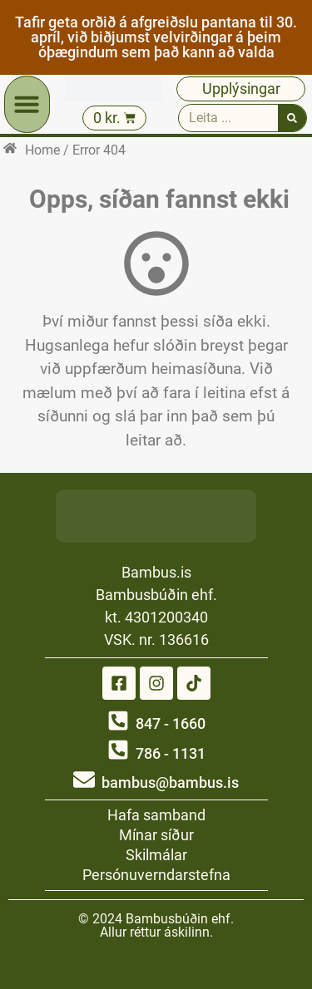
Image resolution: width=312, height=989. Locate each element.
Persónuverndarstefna (156, 874)
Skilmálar (156, 855)
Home (42, 150)
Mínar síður (156, 835)
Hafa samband (156, 815)
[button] (27, 104)
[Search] (292, 118)
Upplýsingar (241, 88)
